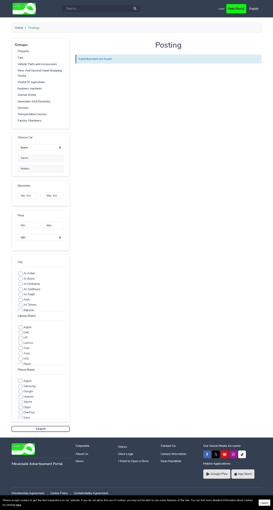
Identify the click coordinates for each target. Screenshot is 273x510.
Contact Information (173, 454)
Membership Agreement (28, 493)
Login (217, 8)
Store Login (125, 454)
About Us (82, 454)
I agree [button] (264, 502)
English (253, 9)
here (18, 505)
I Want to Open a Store (133, 461)
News (80, 461)
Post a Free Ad (234, 8)
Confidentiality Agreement (91, 493)
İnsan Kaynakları (171, 461)
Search (41, 429)
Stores (122, 447)
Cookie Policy (59, 493)
